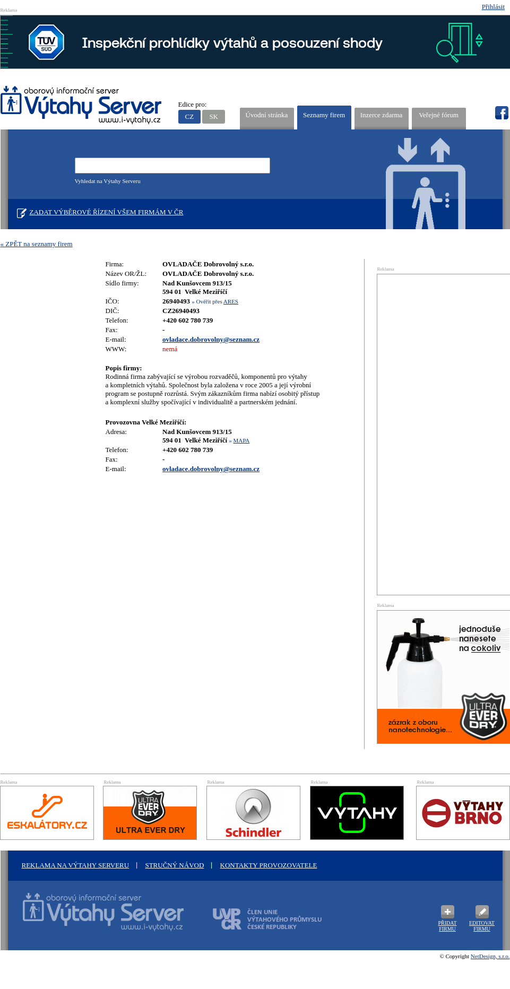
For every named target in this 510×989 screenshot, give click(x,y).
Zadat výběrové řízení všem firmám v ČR (107, 212)
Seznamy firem (324, 115)
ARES (230, 301)
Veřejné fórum (439, 115)
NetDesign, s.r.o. (490, 956)
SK (213, 116)
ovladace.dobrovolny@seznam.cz (211, 339)
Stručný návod (174, 865)
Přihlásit (493, 7)
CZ (189, 116)
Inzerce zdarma (381, 115)
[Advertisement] (430, 433)
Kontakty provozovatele (268, 865)
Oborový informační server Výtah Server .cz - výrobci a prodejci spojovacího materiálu (93, 918)
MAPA (242, 440)
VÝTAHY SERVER (81, 106)
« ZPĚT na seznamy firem (37, 244)
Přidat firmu (447, 926)
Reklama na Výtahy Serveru (75, 865)
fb (501, 113)
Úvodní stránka (267, 115)
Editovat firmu (482, 926)
